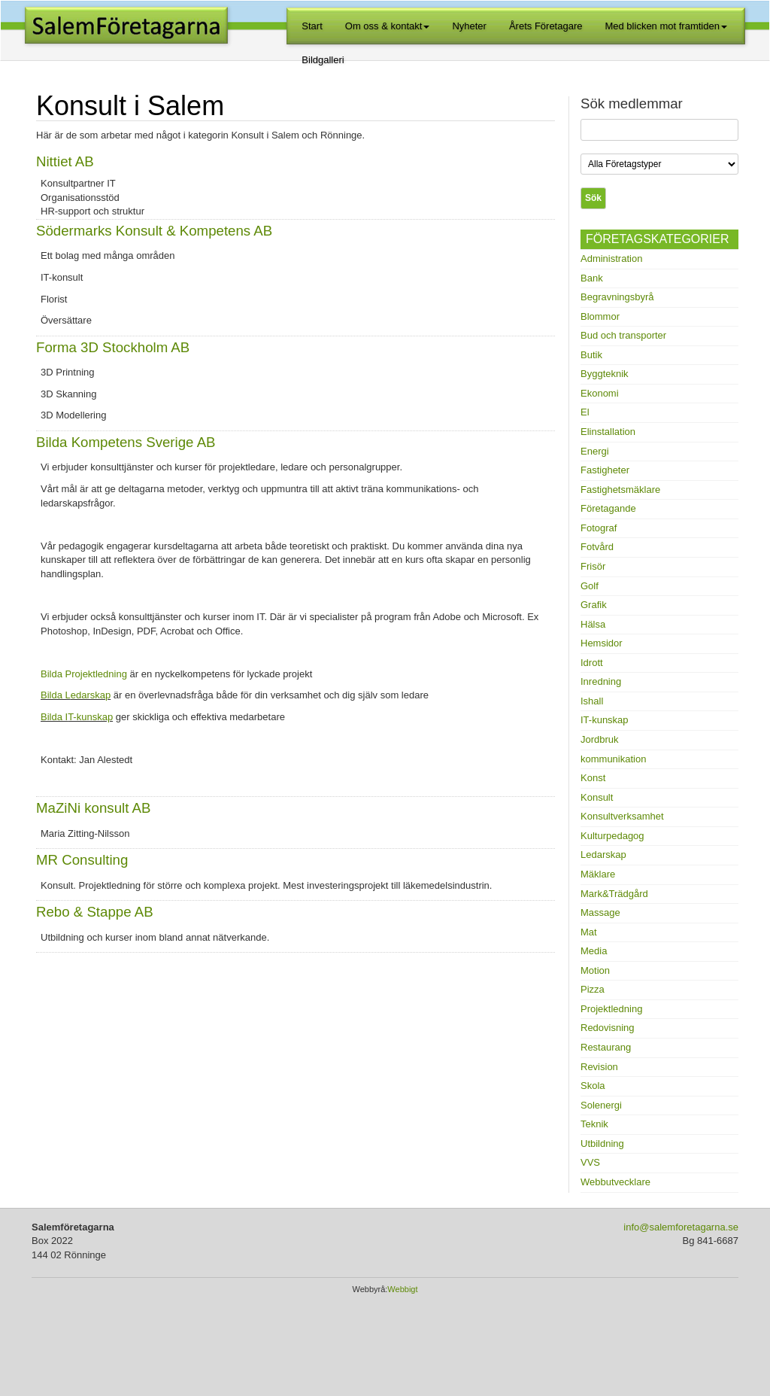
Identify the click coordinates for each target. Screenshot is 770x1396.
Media (594, 951)
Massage (600, 912)
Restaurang (606, 1047)
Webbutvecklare (615, 1182)
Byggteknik (605, 373)
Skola (593, 1085)
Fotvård (597, 546)
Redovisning (608, 1027)
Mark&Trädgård (614, 893)
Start (312, 26)
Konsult (597, 797)
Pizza (593, 989)
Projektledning (611, 1008)
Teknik (594, 1124)
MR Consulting (82, 860)
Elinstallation (608, 431)
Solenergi (601, 1105)
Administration (611, 258)
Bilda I (54, 716)
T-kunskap (90, 716)
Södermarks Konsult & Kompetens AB (154, 231)
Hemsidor (602, 643)
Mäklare (598, 874)
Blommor (600, 316)
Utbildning (602, 1143)
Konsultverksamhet (622, 816)
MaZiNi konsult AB (93, 808)
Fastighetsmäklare (620, 489)
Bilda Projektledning (84, 674)
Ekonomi (600, 393)
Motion (595, 970)
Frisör (593, 566)
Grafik (594, 604)
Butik (591, 354)
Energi (595, 451)
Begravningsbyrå (617, 297)
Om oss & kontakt (387, 26)
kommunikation (613, 759)
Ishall (592, 701)
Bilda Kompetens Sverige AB (126, 442)
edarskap (91, 695)
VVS (590, 1162)
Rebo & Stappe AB (94, 912)
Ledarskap (603, 854)
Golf (590, 586)
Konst (593, 777)
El (585, 412)
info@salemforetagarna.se (680, 1227)
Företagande (608, 508)
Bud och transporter (623, 335)
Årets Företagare (546, 26)
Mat (589, 932)
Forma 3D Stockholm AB (112, 347)
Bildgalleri (323, 59)
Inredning (601, 681)
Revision (599, 1066)
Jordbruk (600, 739)
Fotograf (599, 528)
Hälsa (593, 624)
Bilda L (56, 695)
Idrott (592, 662)
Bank (592, 278)
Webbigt (402, 1289)
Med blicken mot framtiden (665, 26)
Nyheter (469, 26)
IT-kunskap (605, 719)
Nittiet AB (65, 161)
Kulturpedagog (612, 835)
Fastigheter (605, 470)
